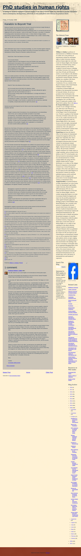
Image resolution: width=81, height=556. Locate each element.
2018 (71, 387)
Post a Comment (10, 365)
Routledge (70, 305)
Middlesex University (73, 287)
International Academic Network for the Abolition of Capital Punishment (72, 339)
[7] (18, 161)
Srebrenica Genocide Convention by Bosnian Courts (74, 457)
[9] (32, 172)
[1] (10, 79)
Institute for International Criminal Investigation (71, 323)
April (72, 531)
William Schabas (71, 262)
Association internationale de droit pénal (72, 328)
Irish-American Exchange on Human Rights (74, 494)
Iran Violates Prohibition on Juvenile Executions (74, 484)
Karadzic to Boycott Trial (74, 443)
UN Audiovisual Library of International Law (72, 354)
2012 (71, 401)
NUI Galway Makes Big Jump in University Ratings (74, 507)
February (73, 536)
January (73, 538)
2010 (71, 405)
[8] (19, 169)
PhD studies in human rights (36, 7)
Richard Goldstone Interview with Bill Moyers (74, 438)
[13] (14, 202)
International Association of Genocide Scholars (72, 344)
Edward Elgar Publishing (71, 308)
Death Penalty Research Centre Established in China (74, 477)
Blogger (48, 552)
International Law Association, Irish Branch (72, 349)
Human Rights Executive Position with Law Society (74, 514)
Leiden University (72, 289)
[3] (27, 123)
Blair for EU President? (74, 425)
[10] (23, 176)
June (72, 527)
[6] (38, 154)
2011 (71, 403)
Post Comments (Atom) (14, 375)
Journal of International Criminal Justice (72, 318)
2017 (71, 389)
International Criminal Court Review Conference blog (72, 333)
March (72, 533)
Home (28, 372)
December (73, 409)
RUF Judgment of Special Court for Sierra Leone (74, 430)
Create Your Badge (72, 280)
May (72, 529)
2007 (71, 543)
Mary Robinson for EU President (74, 451)
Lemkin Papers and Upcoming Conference (74, 500)
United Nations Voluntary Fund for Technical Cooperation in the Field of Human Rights (72, 360)
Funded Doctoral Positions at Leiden (74, 463)
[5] (22, 149)
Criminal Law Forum (73, 314)
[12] (39, 182)
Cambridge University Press (72, 297)
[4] (29, 141)
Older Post (49, 372)
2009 (71, 407)
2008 (71, 541)
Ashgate (70, 303)
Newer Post (6, 372)
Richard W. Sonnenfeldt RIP (74, 489)
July (72, 524)
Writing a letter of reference (72, 376)
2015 (71, 394)
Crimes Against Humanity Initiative (72, 312)
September (73, 519)
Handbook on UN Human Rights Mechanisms (74, 420)
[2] (36, 101)
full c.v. (76, 103)
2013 (71, 398)
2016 (71, 392)
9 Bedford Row (71, 295)
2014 (71, 396)
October (73, 416)
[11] (30, 177)
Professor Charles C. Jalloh (15, 270)
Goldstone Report (73, 446)
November (73, 413)
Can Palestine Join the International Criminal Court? (74, 470)
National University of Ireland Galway (72, 292)
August (73, 522)
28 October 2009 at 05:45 (14, 362)
